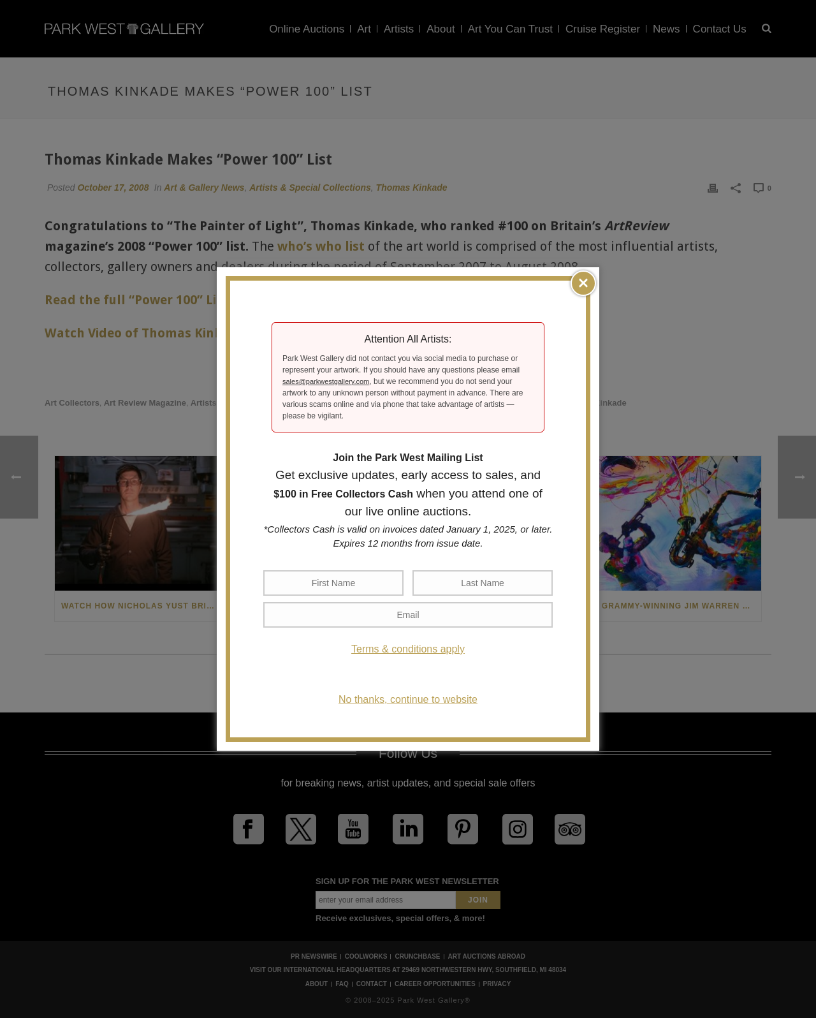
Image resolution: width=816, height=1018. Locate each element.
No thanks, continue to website (408, 699)
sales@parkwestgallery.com (325, 381)
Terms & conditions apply (408, 649)
